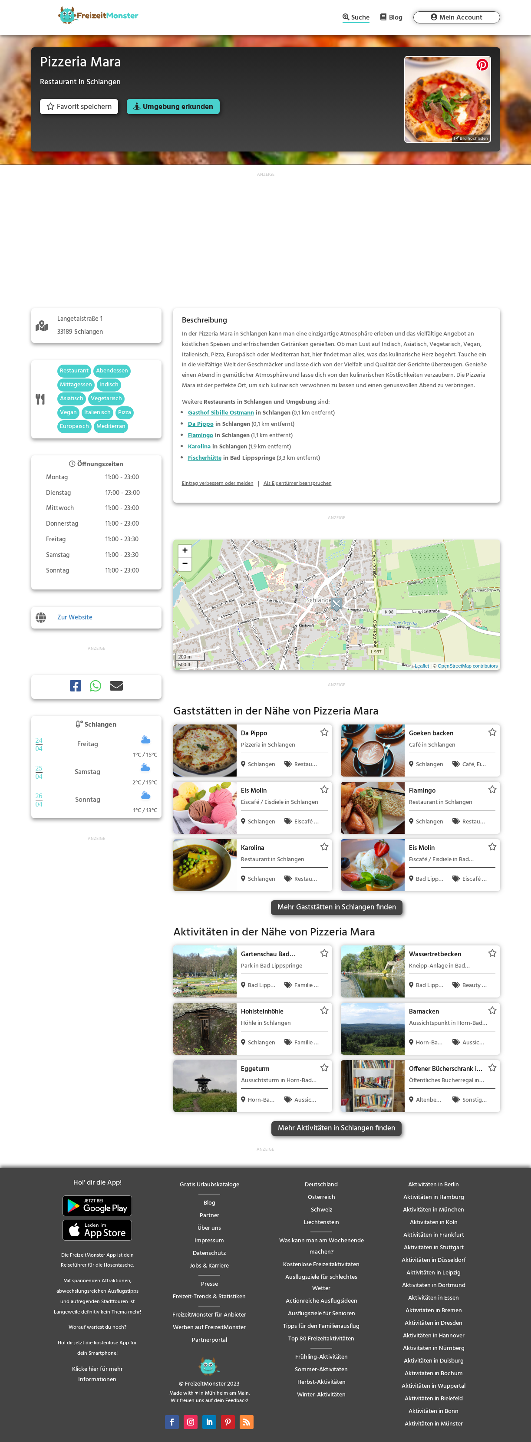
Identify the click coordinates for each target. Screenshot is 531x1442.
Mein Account (460, 17)
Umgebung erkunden (178, 107)
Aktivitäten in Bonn (433, 1411)
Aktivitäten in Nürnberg (434, 1348)
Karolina (199, 447)
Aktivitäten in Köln (434, 1223)
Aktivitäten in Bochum (434, 1374)
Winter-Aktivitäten (321, 1395)
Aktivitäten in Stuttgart (434, 1248)
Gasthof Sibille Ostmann (221, 413)
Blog (395, 17)
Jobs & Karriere (209, 1266)
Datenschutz (209, 1253)
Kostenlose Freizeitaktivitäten (321, 1265)
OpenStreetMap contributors (468, 665)
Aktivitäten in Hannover (434, 1336)
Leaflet (422, 665)
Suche (360, 18)
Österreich (321, 1197)
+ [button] (185, 551)
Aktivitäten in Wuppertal (433, 1386)
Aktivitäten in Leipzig (433, 1273)
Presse (209, 1284)
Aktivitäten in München (433, 1210)
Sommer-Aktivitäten (321, 1370)
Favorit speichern (79, 107)
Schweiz (321, 1210)
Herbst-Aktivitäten (321, 1382)
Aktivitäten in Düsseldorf (434, 1260)
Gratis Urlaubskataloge (209, 1185)
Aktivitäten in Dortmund (433, 1286)
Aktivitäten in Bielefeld (434, 1399)
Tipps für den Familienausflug (321, 1326)
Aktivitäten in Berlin (433, 1185)
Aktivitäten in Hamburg (433, 1197)
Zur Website (74, 617)
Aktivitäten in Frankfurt (433, 1235)
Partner (209, 1216)
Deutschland (321, 1185)
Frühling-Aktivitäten (321, 1357)
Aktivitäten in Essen (433, 1298)
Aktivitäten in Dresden (433, 1323)
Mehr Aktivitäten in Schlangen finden (336, 1128)
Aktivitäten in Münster (434, 1424)
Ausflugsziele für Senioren (321, 1314)
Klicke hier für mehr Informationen (97, 1374)
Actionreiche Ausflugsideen (321, 1301)
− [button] (185, 564)
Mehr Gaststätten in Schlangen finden (336, 907)
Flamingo (200, 436)
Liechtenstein (321, 1223)
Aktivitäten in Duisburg (434, 1361)
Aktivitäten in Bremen (434, 1311)
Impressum (209, 1241)
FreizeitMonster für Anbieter (209, 1315)
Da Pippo (201, 424)
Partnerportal (209, 1340)
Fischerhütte (204, 458)
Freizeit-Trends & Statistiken (209, 1297)
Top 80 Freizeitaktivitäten (321, 1339)
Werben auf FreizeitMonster (209, 1328)
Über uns (209, 1228)
